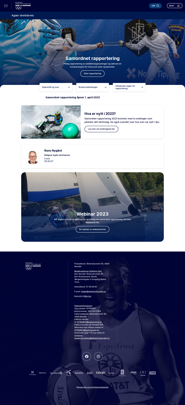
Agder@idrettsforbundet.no (93, 291)
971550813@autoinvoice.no (89, 322)
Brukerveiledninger (92, 87)
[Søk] (155, 5)
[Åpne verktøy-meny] (6, 6)
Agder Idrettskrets (23, 15)
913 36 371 (48, 161)
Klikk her (87, 296)
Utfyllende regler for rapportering (129, 87)
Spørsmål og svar (56, 87)
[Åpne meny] (174, 5)
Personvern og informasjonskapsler (92, 387)
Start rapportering (92, 73)
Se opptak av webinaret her (92, 229)
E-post (47, 158)
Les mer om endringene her (101, 129)
